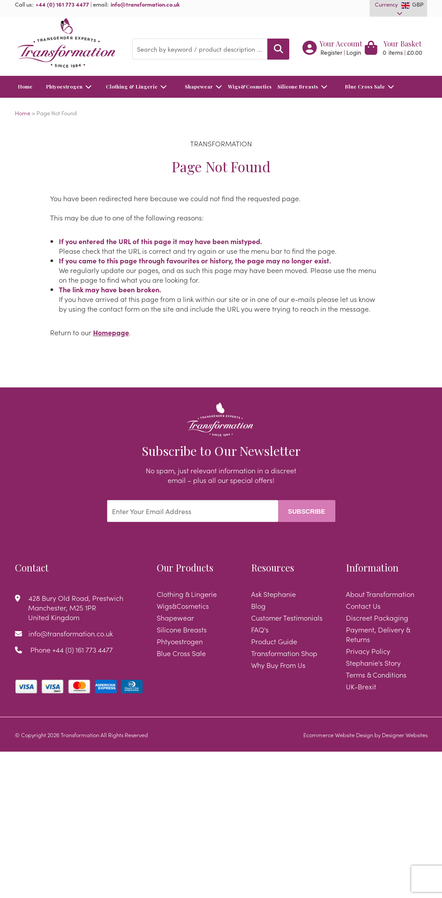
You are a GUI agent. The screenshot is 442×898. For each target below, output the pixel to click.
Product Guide (274, 641)
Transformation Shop (284, 653)
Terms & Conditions (376, 674)
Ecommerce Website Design (338, 734)
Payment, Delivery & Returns (378, 634)
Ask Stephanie (273, 594)
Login (353, 52)
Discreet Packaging (377, 617)
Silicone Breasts (302, 87)
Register (331, 52)
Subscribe (306, 511)
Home (25, 86)
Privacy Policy (368, 651)
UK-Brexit (361, 686)
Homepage (111, 332)
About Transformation (380, 594)
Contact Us (363, 605)
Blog (258, 605)
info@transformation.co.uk (145, 4)
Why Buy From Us (278, 665)
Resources (272, 567)
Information (372, 567)
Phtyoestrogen (69, 87)
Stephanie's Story (373, 662)
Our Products (185, 567)
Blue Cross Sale (372, 87)
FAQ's (260, 629)
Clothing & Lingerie (138, 87)
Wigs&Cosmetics (248, 90)
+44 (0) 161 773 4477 (62, 4)
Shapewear (205, 87)
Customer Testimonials (287, 617)
